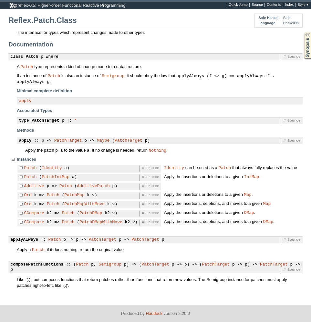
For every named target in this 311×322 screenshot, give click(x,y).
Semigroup (113, 75)
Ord (28, 195)
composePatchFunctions (37, 264)
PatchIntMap (55, 177)
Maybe (103, 141)
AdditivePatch (93, 186)
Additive (34, 186)
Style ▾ (302, 5)
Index (289, 5)
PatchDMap (90, 213)
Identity (52, 168)
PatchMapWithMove (84, 204)
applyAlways (24, 240)
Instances (26, 159)
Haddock (154, 313)
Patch (32, 57)
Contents (274, 5)
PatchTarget (45, 121)
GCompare (34, 213)
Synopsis (302, 32)
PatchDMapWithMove (100, 222)
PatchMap (74, 195)
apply (25, 101)
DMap (249, 212)
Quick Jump (238, 5)
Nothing (157, 150)
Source (257, 5)
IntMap (251, 176)
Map (248, 194)
